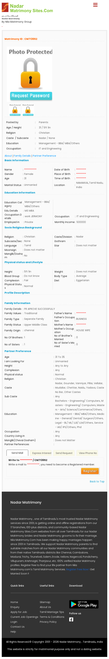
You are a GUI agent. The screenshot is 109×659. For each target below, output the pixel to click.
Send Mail (17, 453)
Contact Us (18, 626)
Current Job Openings (24, 617)
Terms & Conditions (52, 617)
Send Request (64, 453)
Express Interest (42, 453)
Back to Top (97, 481)
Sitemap (45, 602)
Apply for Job (19, 612)
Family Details (22, 156)
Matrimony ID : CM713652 (21, 39)
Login (14, 622)
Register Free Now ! (77, 569)
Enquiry (15, 607)
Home (14, 602)
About (8, 156)
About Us (45, 607)
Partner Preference (44, 156)
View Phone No (88, 453)
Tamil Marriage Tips (52, 612)
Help (13, 631)
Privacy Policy (48, 622)
